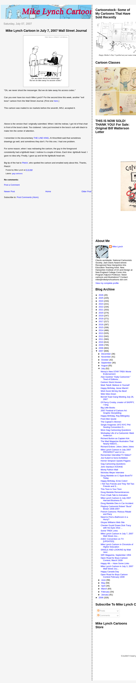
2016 (101, 324)
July (103, 368)
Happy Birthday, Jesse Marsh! (114, 388)
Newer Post (9, 191)
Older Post (86, 191)
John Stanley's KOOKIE (112, 467)
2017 (101, 321)
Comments (103, 615)
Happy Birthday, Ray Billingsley (115, 416)
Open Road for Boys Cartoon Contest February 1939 (114, 575)
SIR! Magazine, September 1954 (116, 555)
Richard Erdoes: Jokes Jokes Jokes (117, 446)
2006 (101, 597)
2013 (101, 333)
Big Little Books (108, 407)
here (56, 101)
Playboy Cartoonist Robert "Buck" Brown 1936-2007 (116, 507)
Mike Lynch (117, 246)
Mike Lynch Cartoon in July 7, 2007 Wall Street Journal (46, 30)
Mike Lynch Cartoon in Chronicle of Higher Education (117, 545)
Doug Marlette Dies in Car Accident (117, 503)
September (106, 362)
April (103, 586)
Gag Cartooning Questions (113, 464)
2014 (101, 330)
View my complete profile (107, 283)
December (106, 354)
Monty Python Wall (109, 469)
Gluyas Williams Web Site (113, 522)
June (103, 580)
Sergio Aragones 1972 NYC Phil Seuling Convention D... (115, 425)
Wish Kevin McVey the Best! (114, 391)
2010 (101, 342)
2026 (101, 295)
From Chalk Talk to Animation (114, 495)
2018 (101, 318)
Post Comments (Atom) (28, 197)
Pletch (25, 163)
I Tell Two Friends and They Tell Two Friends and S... (117, 485)
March (104, 588)
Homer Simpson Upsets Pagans (115, 461)
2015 (101, 327)
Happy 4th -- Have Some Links (115, 563)
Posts (101, 611)
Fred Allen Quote (108, 419)
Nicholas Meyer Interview (112, 472)
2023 (101, 304)
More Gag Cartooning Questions (116, 430)
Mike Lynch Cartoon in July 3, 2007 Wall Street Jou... (117, 567)
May (103, 583)
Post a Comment (12, 185)
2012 (101, 336)
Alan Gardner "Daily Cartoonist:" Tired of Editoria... (116, 378)
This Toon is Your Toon (111, 489)
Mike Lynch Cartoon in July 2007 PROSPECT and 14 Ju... (116, 450)
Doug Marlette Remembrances (115, 492)
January (105, 594)
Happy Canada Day (110, 571)
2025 (101, 298)
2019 (101, 315)
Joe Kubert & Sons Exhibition (114, 458)
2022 (101, 307)
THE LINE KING (41, 138)
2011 (101, 339)
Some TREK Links (109, 530)
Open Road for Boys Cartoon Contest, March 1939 (114, 559)
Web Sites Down (108, 394)
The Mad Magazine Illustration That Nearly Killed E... (117, 442)
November (106, 357)
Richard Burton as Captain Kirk (115, 438)
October (105, 360)
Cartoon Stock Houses (111, 382)
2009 (101, 345)
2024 (101, 301)
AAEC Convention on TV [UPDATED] (112, 540)
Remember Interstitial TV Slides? (116, 455)
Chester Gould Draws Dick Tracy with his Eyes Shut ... (116, 526)
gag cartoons (17, 173)
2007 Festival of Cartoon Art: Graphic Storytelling (114, 411)
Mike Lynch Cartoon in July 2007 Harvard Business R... (116, 499)
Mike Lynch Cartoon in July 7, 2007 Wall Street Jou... (117, 534)
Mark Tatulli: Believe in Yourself (115, 385)
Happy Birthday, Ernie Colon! (114, 481)
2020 (101, 313)
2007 (101, 351)
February (105, 592)
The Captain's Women (111, 422)
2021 (101, 309)
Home (48, 191)
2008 (101, 348)
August (104, 365)
